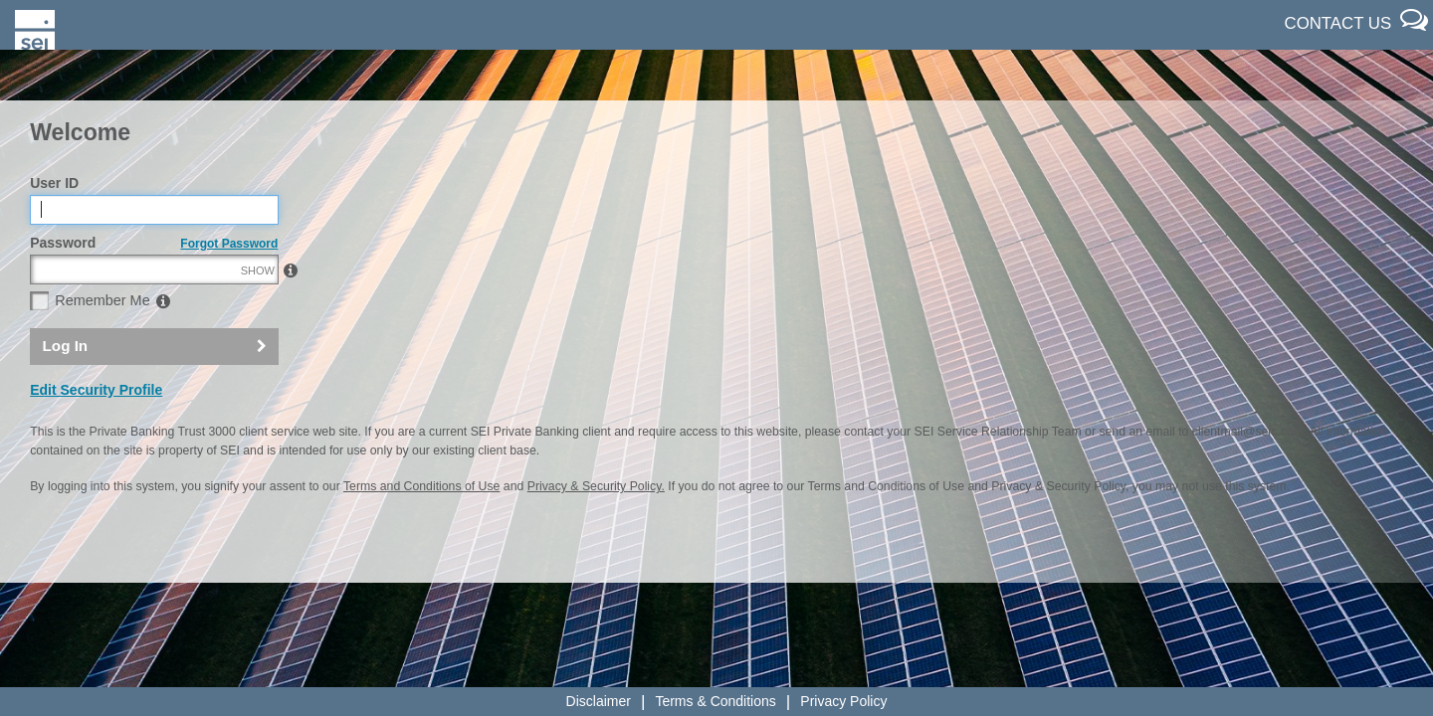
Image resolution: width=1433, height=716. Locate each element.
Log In (66, 388)
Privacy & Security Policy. (596, 530)
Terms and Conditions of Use (421, 530)
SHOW (258, 313)
